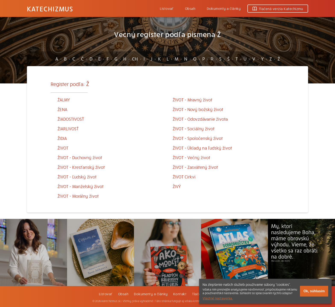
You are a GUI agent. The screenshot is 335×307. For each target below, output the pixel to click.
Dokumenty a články (224, 8)
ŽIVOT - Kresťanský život (81, 167)
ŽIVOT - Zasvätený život (195, 167)
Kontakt (180, 294)
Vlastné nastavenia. (218, 298)
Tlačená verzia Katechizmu (278, 8)
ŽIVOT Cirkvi (184, 176)
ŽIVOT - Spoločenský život (198, 138)
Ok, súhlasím (314, 291)
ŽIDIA (62, 138)
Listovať (166, 8)
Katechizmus (50, 8)
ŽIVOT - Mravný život (192, 99)
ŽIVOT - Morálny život (78, 196)
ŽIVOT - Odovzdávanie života (200, 119)
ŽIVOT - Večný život (191, 157)
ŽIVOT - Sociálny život (194, 128)
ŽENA (62, 109)
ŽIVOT (62, 147)
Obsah (190, 8)
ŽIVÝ (177, 186)
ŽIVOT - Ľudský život (77, 176)
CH (135, 59)
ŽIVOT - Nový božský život (198, 109)
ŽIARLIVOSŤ (68, 128)
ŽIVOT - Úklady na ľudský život (202, 147)
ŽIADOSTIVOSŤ (70, 119)
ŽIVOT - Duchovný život (79, 157)
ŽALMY (63, 99)
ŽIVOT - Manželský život (80, 186)
